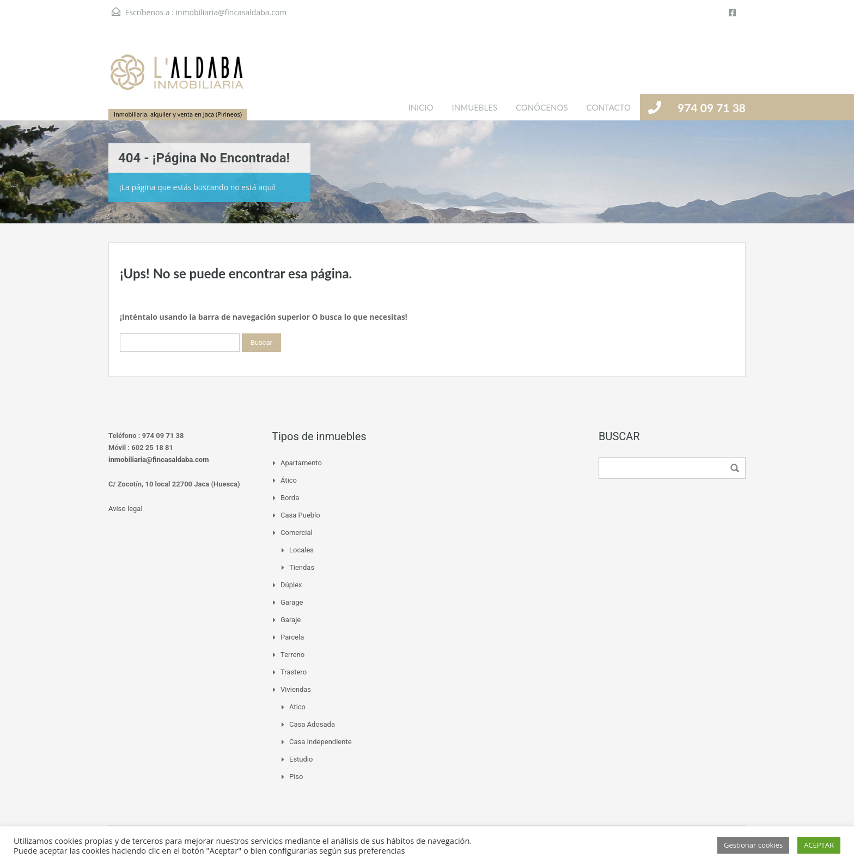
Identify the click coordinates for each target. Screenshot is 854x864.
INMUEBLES (474, 107)
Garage (291, 602)
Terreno (292, 654)
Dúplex (291, 585)
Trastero (293, 672)
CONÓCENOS (542, 107)
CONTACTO (609, 107)
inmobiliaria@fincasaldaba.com (231, 12)
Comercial (296, 532)
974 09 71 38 (712, 107)
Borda (289, 498)
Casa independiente (320, 742)
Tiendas (301, 567)
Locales (301, 550)
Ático (288, 480)
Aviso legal (125, 508)
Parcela (292, 637)
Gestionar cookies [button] (753, 845)
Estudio (301, 759)
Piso (296, 776)
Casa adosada (312, 724)
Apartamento (301, 463)
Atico (297, 707)
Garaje (290, 620)
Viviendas (295, 689)
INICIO (420, 107)
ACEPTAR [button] (819, 845)
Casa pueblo (300, 515)
